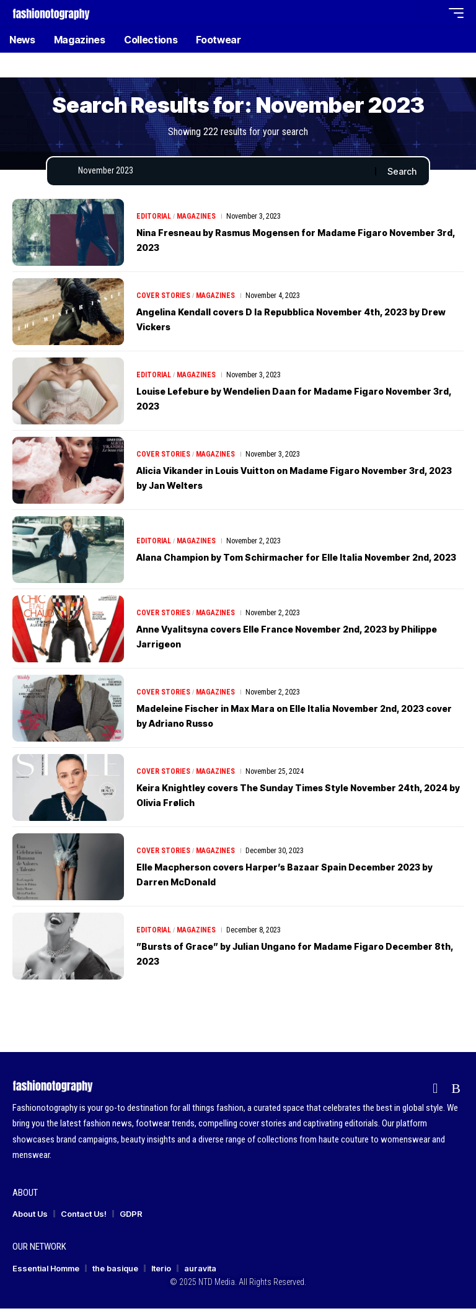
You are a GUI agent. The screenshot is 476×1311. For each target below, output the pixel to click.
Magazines (196, 218)
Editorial (153, 218)
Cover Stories (163, 298)
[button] (407, 13)
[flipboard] (435, 1091)
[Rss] (456, 1091)
